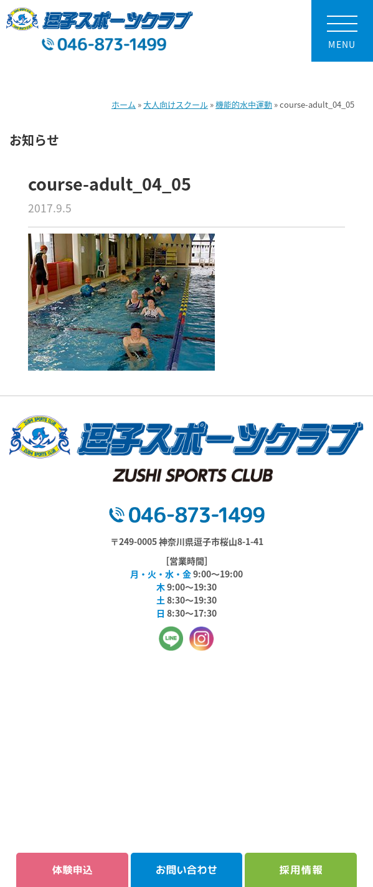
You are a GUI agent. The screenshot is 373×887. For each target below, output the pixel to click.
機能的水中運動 (243, 104)
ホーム (123, 104)
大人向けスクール (175, 104)
